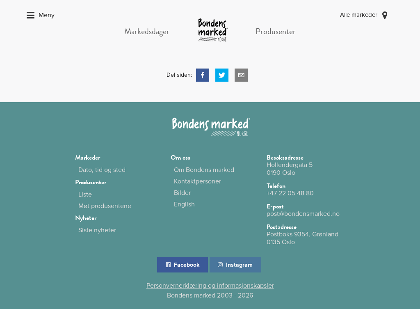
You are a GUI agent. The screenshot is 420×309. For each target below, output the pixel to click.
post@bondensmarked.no (303, 214)
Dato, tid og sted (102, 170)
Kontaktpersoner (197, 181)
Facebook (181, 264)
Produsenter (276, 31)
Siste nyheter (97, 230)
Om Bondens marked (204, 170)
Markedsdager (146, 31)
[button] (202, 75)
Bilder (182, 193)
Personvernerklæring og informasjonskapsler (210, 286)
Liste (85, 194)
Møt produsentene (104, 206)
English (184, 204)
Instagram (235, 264)
